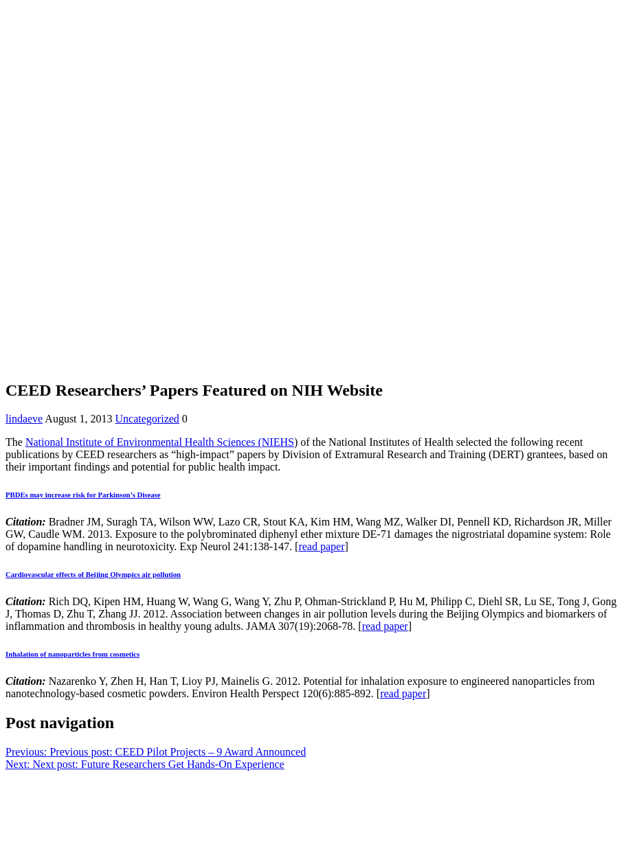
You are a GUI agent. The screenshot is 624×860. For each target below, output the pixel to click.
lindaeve (24, 419)
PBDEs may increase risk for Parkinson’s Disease (83, 494)
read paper (321, 546)
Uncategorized (147, 419)
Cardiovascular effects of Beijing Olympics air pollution (93, 574)
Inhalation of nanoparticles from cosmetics (72, 654)
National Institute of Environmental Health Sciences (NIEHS (159, 442)
